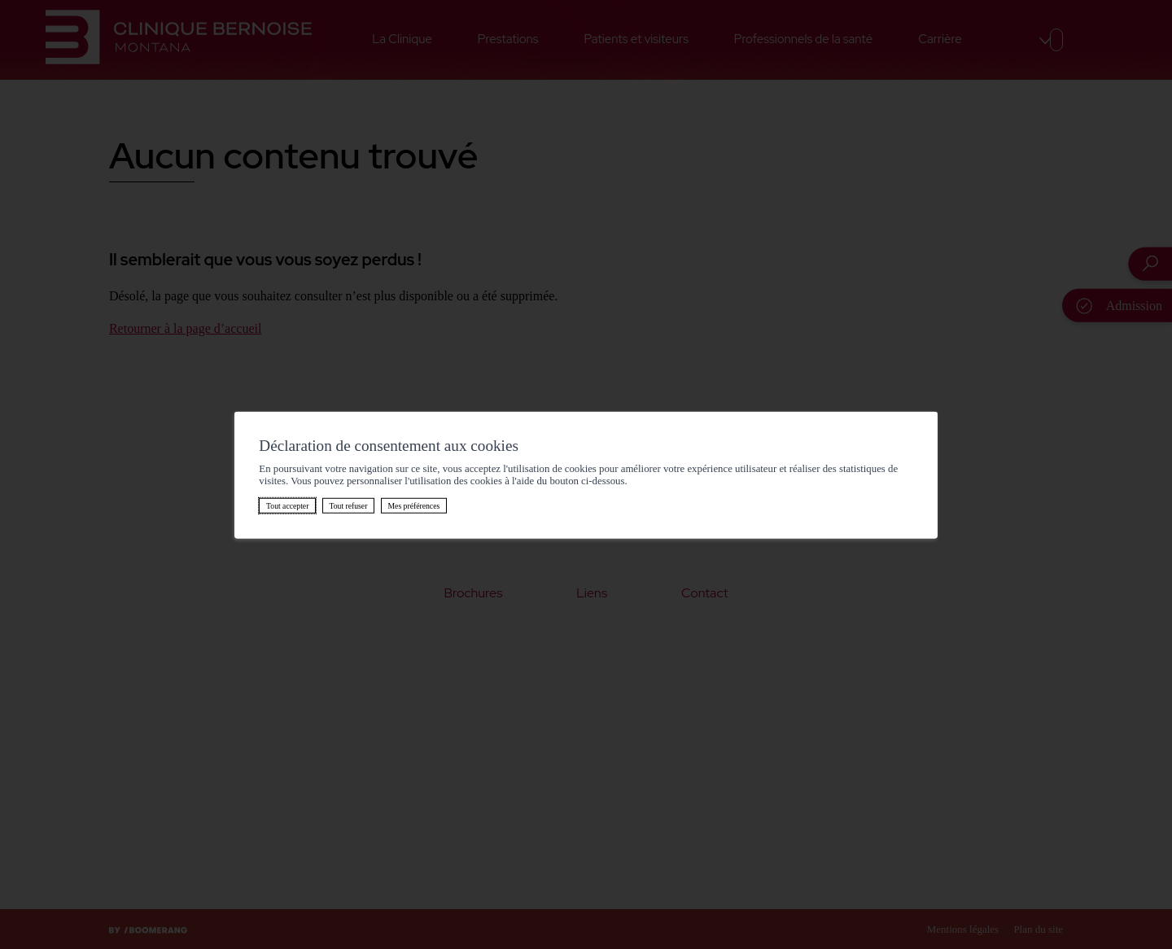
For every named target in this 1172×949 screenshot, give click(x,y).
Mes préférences (413, 505)
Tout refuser (348, 505)
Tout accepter (287, 505)
